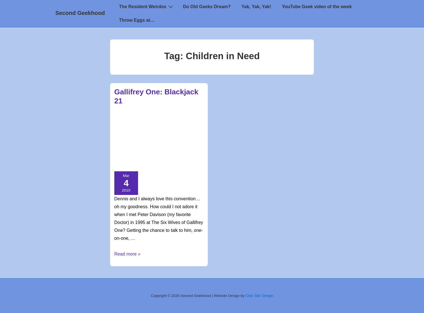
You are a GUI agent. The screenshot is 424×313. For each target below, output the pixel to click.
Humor (164, 132)
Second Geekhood (80, 13)
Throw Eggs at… (137, 20)
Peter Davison (127, 138)
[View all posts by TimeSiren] (132, 113)
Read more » (127, 254)
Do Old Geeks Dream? (207, 6)
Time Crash (141, 157)
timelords (164, 157)
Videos (149, 138)
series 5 (122, 157)
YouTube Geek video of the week (317, 6)
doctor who (155, 151)
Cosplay (186, 119)
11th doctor (142, 145)
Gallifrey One (142, 132)
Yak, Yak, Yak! (256, 6)
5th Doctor (167, 145)
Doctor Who (162, 125)
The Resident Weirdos (147, 6)
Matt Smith (182, 132)
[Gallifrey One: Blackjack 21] (187, 113)
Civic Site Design (259, 296)
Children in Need (161, 119)
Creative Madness (131, 125)
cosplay (133, 151)
